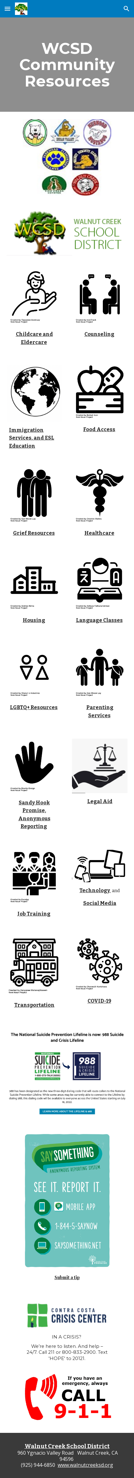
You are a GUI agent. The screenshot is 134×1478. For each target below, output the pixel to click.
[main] (67, 65)
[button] (7, 8)
